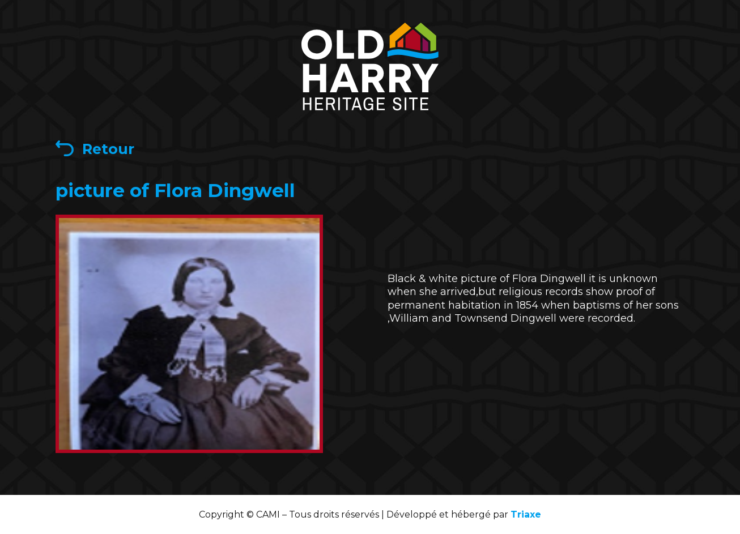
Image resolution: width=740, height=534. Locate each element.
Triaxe (526, 514)
